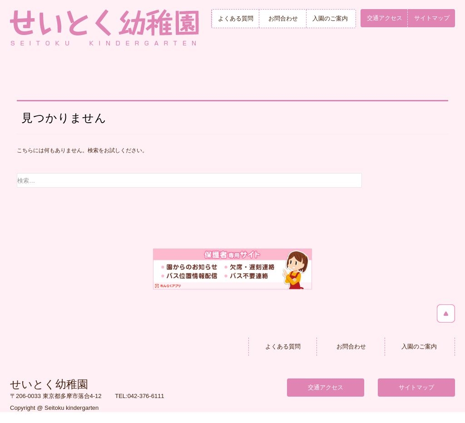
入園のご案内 (330, 18)
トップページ (47, 73)
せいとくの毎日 (195, 73)
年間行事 (269, 73)
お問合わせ (283, 18)
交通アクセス (384, 18)
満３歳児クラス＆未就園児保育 (343, 73)
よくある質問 (235, 18)
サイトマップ (432, 18)
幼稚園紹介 (121, 73)
